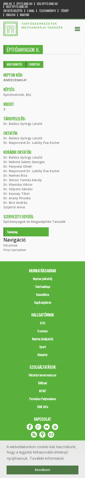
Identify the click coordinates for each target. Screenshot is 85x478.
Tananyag (12, 231)
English (10, 14)
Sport (42, 346)
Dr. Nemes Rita (15, 175)
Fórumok (10, 245)
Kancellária (42, 294)
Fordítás (34, 64)
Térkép (65, 10)
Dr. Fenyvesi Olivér (17, 166)
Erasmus (42, 330)
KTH (42, 323)
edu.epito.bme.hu (47, 3)
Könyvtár (42, 354)
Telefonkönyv (47, 10)
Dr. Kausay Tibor (16, 193)
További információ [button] (47, 458)
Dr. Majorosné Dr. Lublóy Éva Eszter (31, 142)
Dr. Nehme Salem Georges (24, 162)
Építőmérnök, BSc (17, 95)
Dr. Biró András (15, 202)
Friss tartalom (14, 250)
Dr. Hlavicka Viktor (18, 184)
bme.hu (7, 3)
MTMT (42, 390)
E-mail (30, 10)
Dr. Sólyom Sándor (18, 189)
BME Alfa (42, 406)
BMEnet (42, 382)
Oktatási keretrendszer (42, 375)
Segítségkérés (42, 302)
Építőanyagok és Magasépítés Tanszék (34, 221)
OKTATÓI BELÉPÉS (13, 10)
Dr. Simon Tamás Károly (22, 180)
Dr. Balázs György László (22, 123)
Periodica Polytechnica (42, 398)
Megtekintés (14, 64)
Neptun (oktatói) (42, 278)
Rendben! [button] (42, 470)
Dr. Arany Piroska (17, 198)
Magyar (24, 14)
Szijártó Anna (14, 207)
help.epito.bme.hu (17, 6)
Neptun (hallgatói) (42, 338)
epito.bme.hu (24, 3)
